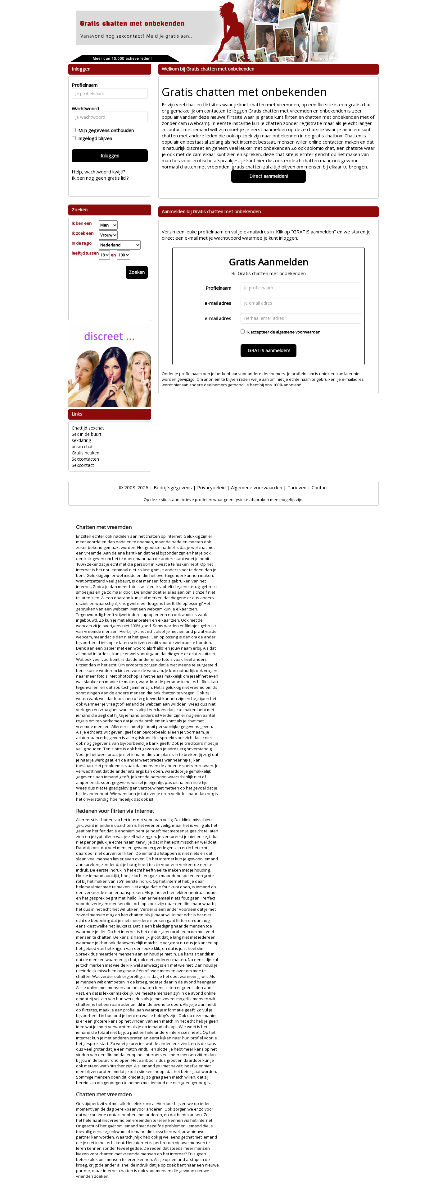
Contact (320, 487)
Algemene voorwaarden (256, 487)
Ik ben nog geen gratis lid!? (100, 178)
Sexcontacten (85, 459)
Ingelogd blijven (94, 138)
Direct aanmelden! (268, 176)
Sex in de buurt (87, 434)
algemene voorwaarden (298, 332)
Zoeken (137, 272)
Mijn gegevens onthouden (105, 130)
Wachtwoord (84, 108)
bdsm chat (82, 446)
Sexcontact (83, 465)
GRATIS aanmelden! (269, 350)
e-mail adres (218, 303)
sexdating (81, 440)
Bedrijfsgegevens (173, 487)
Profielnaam (218, 288)
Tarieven (296, 487)
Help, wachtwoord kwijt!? (98, 171)
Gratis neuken (85, 453)
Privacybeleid (211, 487)
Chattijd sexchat (88, 428)
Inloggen (110, 155)
